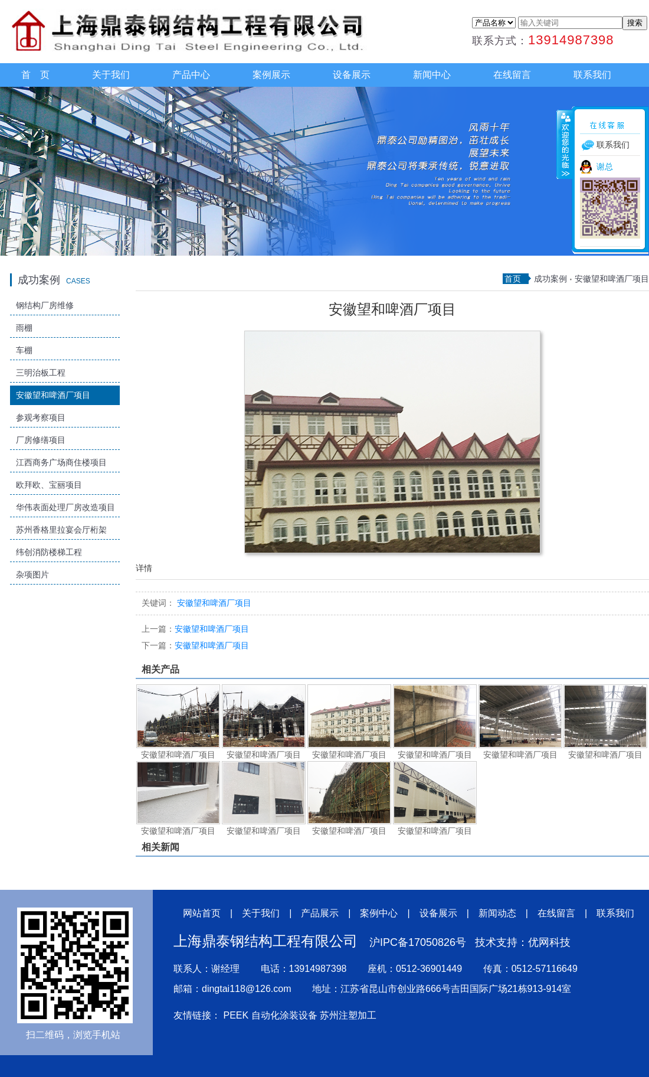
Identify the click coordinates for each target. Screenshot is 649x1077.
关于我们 (111, 75)
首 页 (35, 75)
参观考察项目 (40, 417)
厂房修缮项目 (40, 440)
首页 (512, 278)
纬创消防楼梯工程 (49, 552)
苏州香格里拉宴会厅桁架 (61, 529)
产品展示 (320, 913)
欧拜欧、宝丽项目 (49, 484)
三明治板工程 (40, 372)
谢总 (604, 166)
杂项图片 (32, 574)
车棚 (24, 350)
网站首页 (202, 913)
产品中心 (191, 75)
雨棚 (24, 327)
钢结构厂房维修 (45, 305)
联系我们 (592, 75)
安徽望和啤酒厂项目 (53, 395)
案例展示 (271, 75)
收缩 (564, 144)
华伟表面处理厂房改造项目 (65, 507)
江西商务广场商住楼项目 (61, 462)
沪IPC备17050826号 (417, 942)
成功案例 (550, 278)
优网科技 (549, 942)
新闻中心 (432, 75)
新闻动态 (497, 913)
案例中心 (379, 913)
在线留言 (512, 75)
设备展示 (352, 75)
